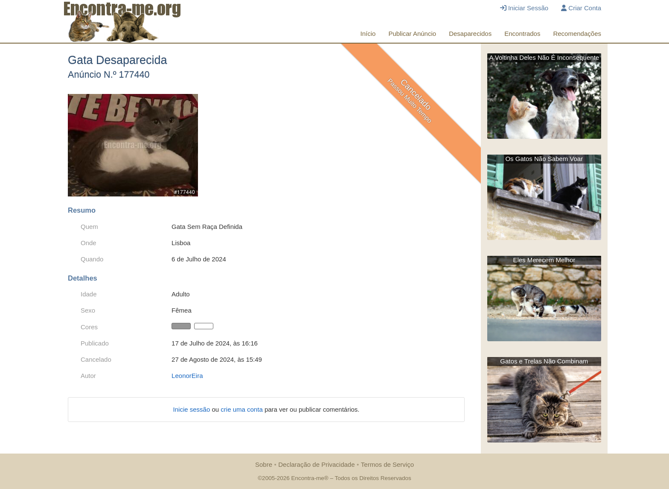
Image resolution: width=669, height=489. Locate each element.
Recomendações (577, 33)
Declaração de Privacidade (316, 464)
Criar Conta (581, 8)
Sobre (263, 464)
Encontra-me (307, 478)
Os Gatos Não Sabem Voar (544, 158)
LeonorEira (187, 375)
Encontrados (522, 33)
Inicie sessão (192, 409)
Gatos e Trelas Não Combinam (544, 361)
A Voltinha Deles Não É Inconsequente (544, 57)
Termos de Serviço (387, 464)
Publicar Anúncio (412, 33)
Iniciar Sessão (524, 8)
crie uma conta (243, 409)
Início (368, 33)
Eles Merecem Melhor (544, 260)
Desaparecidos (470, 33)
